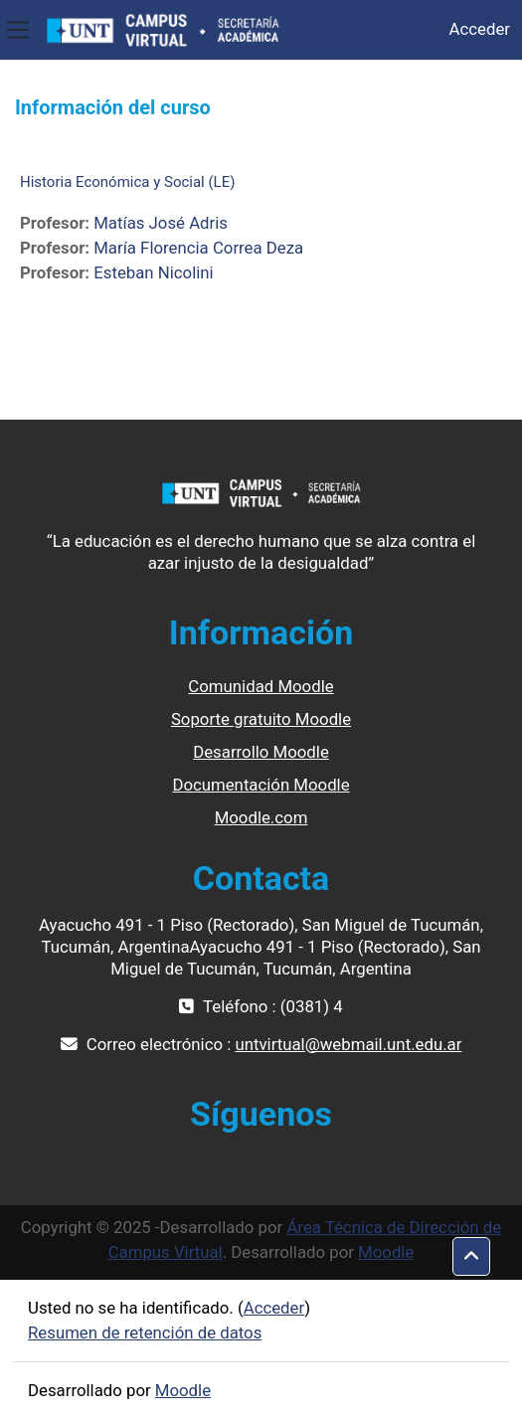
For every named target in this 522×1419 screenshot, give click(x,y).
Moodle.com (261, 817)
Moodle (386, 1252)
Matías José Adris (160, 223)
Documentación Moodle (260, 785)
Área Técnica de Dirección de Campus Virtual (305, 1239)
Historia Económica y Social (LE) (127, 182)
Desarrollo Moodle (261, 752)
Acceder (479, 29)
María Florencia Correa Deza (198, 248)
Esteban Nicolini (153, 272)
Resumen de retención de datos (144, 1332)
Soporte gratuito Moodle (261, 719)
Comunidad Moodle (260, 686)
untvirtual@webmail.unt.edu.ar (348, 1044)
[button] (471, 1257)
